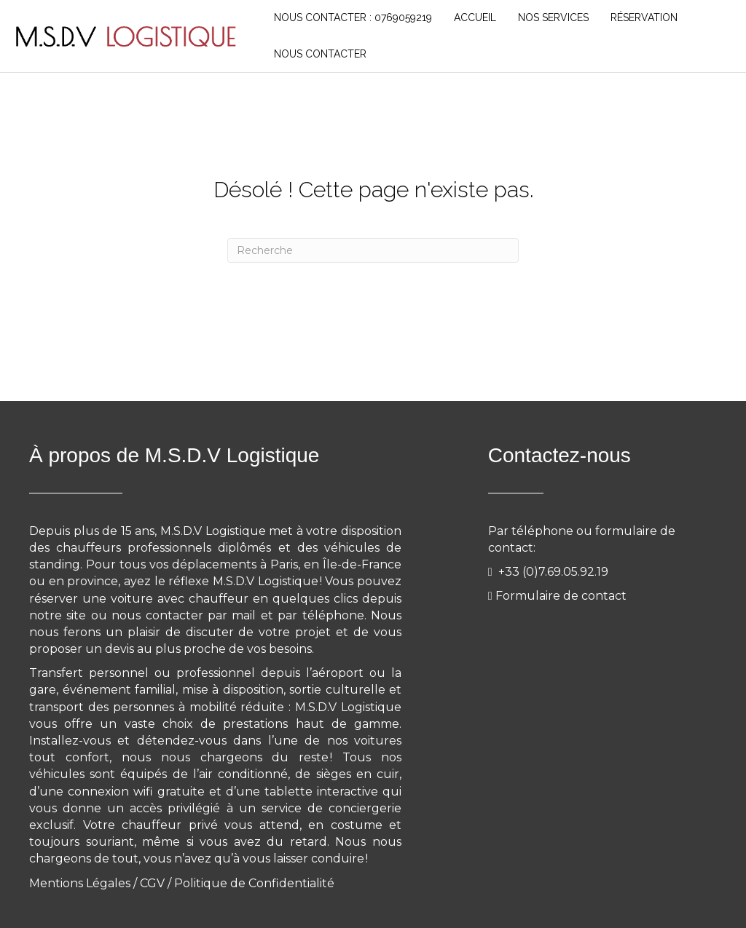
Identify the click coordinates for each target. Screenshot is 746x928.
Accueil (475, 17)
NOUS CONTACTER (320, 54)
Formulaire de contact (561, 596)
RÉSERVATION (644, 17)
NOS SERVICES (553, 17)
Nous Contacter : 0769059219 (353, 17)
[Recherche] (373, 250)
